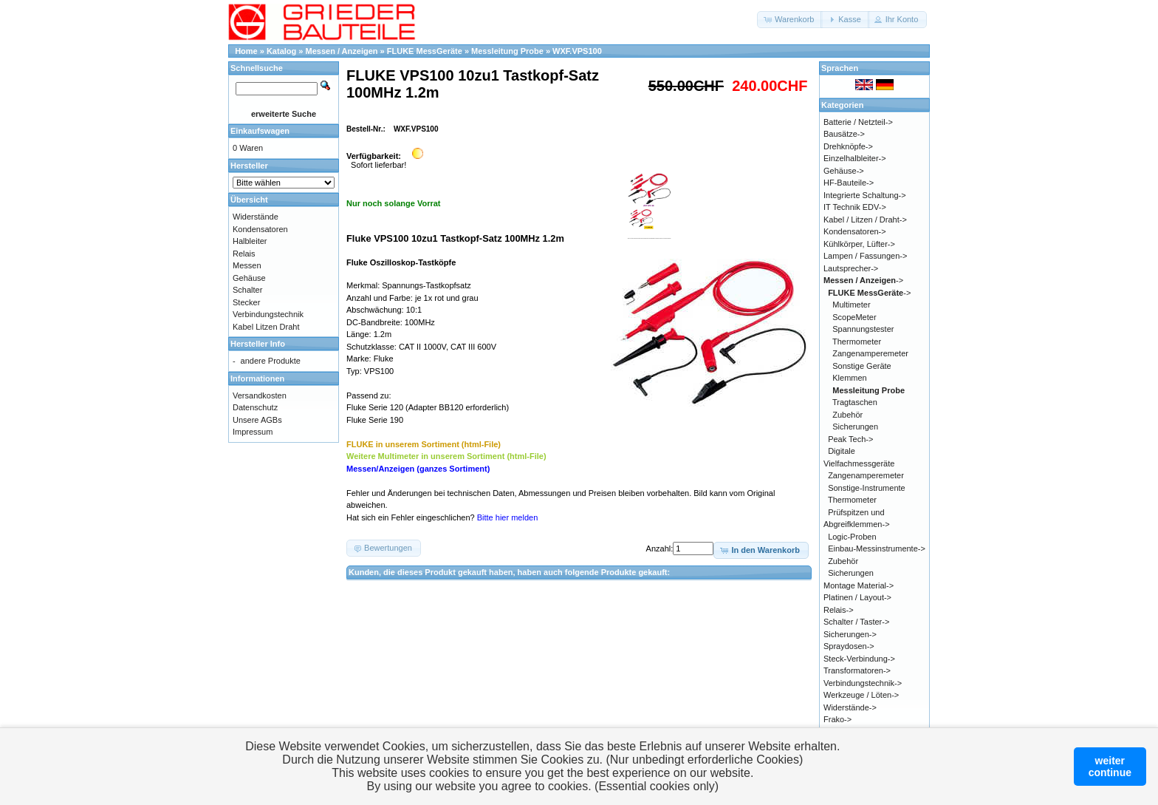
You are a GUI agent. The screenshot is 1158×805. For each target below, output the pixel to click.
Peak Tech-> (850, 439)
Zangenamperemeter (870, 353)
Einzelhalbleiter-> (854, 158)
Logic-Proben (852, 536)
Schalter (247, 289)
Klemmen (849, 377)
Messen (247, 265)
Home (246, 51)
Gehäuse (249, 278)
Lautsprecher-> (850, 268)
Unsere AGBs (257, 419)
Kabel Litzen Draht (266, 326)
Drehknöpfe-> (848, 146)
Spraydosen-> (848, 646)
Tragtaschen (854, 402)
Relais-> (838, 609)
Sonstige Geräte (861, 365)
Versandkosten (260, 395)
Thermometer (856, 341)
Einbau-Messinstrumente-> (876, 548)
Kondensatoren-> (854, 231)
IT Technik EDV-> (854, 207)
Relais (244, 253)
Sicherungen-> (850, 634)
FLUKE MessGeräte (424, 51)
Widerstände (255, 216)
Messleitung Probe (507, 51)
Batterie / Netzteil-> (858, 122)
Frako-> (837, 719)
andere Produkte (271, 360)
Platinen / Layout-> (857, 597)
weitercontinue (1110, 766)
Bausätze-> (844, 133)
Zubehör (847, 414)
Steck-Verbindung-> (859, 658)
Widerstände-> (850, 707)
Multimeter (851, 304)
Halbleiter (250, 241)
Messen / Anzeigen (342, 51)
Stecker (246, 302)
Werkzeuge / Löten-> (861, 694)
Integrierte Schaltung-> (864, 195)
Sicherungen (855, 426)
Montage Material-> (858, 585)
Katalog (281, 51)
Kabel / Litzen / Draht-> (865, 219)
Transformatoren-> (857, 670)
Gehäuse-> (843, 170)
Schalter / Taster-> (856, 621)
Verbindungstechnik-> (862, 683)
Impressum (253, 431)
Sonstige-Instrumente (866, 487)
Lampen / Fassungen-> (865, 255)
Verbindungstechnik (268, 314)
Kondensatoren (260, 229)
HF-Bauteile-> (848, 182)
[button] (790, 19)
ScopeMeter (854, 317)
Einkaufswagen (260, 130)
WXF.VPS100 (577, 51)
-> (863, 280)
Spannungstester (863, 329)
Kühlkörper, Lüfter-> (859, 244)
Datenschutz (255, 407)
